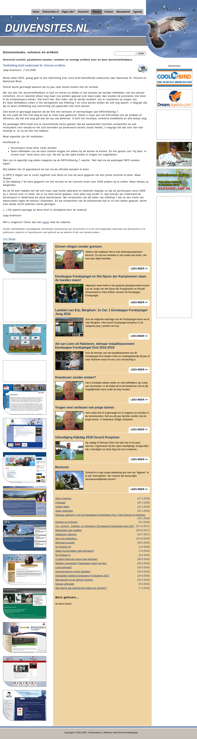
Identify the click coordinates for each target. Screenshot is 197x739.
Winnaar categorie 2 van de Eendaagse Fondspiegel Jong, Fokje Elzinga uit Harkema (102, 515)
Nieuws (97, 11)
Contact (108, 11)
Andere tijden (102, 507)
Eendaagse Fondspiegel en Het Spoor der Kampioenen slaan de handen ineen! (100, 278)
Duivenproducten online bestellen (102, 571)
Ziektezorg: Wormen (102, 534)
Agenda (137, 11)
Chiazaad (102, 502)
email (46, 222)
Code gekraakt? (102, 567)
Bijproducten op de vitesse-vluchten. (102, 580)
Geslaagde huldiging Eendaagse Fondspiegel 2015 (102, 575)
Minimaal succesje (102, 542)
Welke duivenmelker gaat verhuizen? (102, 551)
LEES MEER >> (139, 268)
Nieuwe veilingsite (102, 584)
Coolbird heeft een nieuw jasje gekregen (102, 559)
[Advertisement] (24, 300)
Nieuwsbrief (123, 11)
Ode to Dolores (102, 498)
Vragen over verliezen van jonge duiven (84, 407)
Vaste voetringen (102, 511)
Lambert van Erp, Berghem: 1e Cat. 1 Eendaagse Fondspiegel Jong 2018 (101, 312)
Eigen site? (68, 11)
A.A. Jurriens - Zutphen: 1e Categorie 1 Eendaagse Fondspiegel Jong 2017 (102, 526)
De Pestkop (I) (102, 555)
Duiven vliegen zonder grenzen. (78, 246)
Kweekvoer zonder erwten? (75, 377)
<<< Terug (9, 239)
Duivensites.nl (51, 11)
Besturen (62, 467)
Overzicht (83, 11)
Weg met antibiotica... (102, 538)
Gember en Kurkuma (102, 522)
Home (36, 11)
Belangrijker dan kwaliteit (102, 530)
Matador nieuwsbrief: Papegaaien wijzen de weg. (102, 563)
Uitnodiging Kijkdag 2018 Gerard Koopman (87, 437)
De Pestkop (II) (102, 547)
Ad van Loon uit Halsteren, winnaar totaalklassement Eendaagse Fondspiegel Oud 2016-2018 (94, 345)
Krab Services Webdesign (125, 732)
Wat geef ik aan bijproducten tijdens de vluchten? (102, 588)
